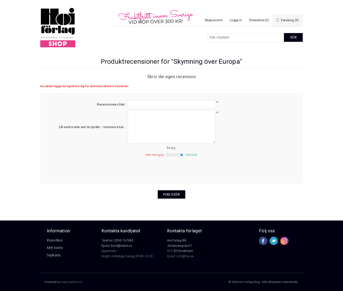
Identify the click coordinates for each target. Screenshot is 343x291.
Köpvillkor (55, 240)
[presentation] (171, 168)
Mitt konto (55, 248)
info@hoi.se (185, 256)
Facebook (263, 241)
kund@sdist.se (121, 245)
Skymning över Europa (206, 61)
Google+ (284, 241)
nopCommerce (71, 282)
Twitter (274, 241)
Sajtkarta (54, 255)
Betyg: (171, 148)
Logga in (236, 20)
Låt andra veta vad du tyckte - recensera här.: (92, 127)
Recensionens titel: (111, 104)
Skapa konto (214, 20)
